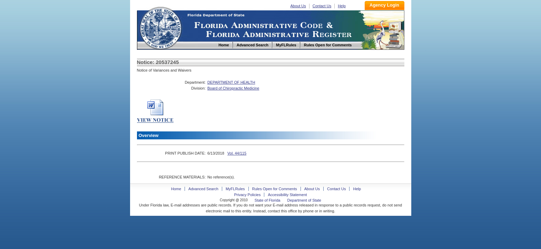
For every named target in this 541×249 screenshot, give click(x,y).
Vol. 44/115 (236, 153)
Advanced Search (203, 189)
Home (160, 27)
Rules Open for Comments (274, 189)
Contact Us (322, 6)
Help (342, 6)
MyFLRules (235, 189)
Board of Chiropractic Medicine (233, 88)
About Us (298, 6)
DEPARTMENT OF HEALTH (231, 82)
